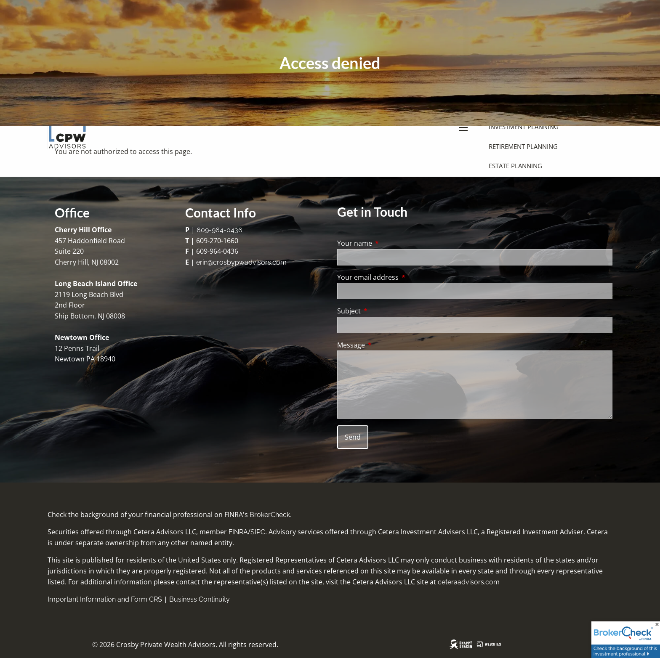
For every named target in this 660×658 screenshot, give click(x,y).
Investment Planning (524, 126)
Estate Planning (515, 166)
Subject (382, 311)
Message (385, 345)
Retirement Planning (523, 146)
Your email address (401, 277)
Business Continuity (199, 599)
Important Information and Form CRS (105, 599)
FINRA (238, 532)
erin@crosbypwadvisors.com (241, 262)
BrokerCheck (270, 515)
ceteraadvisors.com (469, 582)
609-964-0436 (219, 230)
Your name (388, 243)
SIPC (257, 532)
